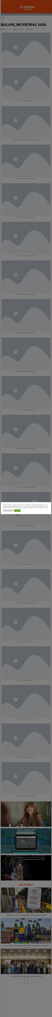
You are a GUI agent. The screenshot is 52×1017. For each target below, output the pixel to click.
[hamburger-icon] (3, 18)
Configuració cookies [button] (8, 510)
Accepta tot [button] (17, 510)
